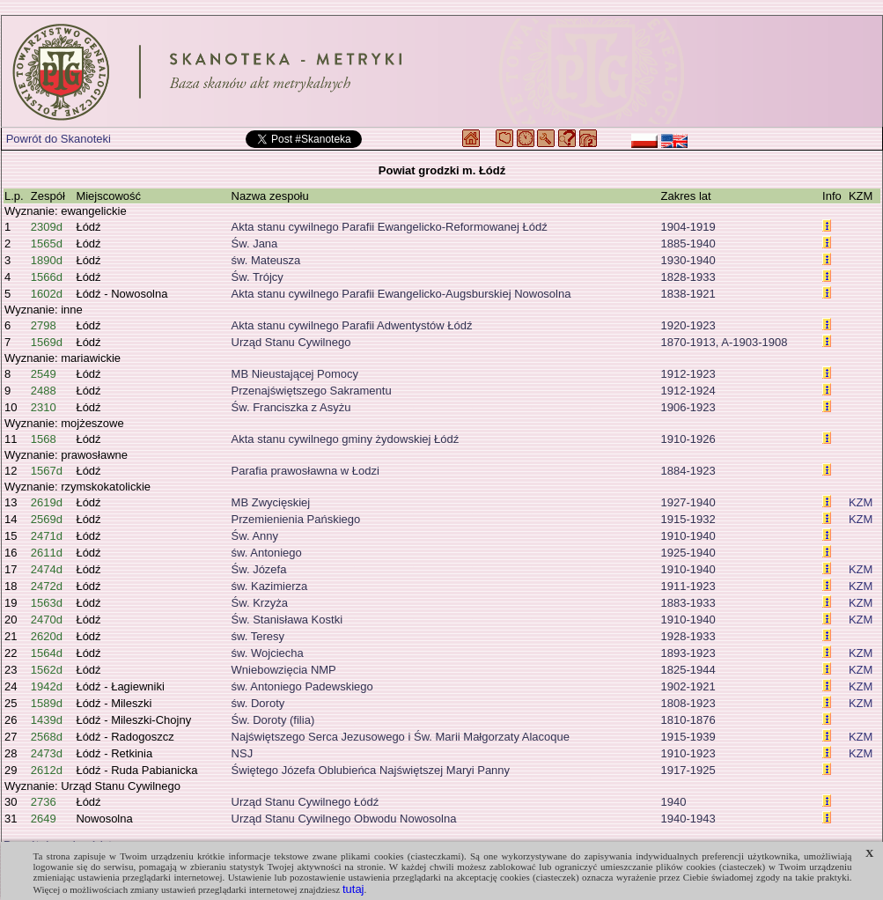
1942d (47, 686)
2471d (47, 535)
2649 (43, 818)
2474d (47, 569)
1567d (47, 470)
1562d (47, 669)
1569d (47, 342)
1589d (47, 703)
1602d (47, 293)
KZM (860, 502)
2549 (43, 373)
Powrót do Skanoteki (58, 138)
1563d (47, 602)
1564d (47, 653)
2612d (47, 770)
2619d (47, 502)
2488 (43, 390)
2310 (43, 407)
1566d (47, 277)
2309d (47, 226)
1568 (43, 439)
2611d (47, 552)
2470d (47, 619)
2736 (43, 801)
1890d (47, 260)
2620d (47, 636)
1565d (47, 243)
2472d (47, 586)
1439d (47, 720)
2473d (47, 753)
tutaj (353, 889)
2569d (47, 519)
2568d (47, 736)
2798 (43, 325)
